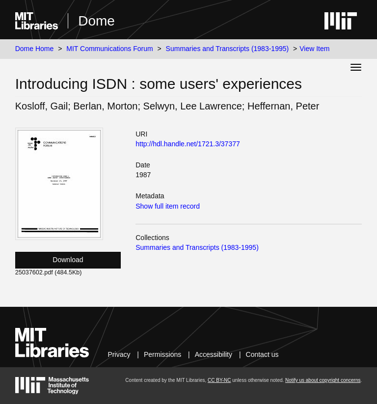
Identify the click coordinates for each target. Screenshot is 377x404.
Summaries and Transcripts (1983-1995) (227, 49)
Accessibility (213, 354)
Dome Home (34, 49)
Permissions (162, 354)
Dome (96, 20)
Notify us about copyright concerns (322, 380)
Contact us (262, 354)
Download (68, 260)
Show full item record (167, 206)
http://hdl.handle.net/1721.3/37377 (187, 144)
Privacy (119, 354)
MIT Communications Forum (109, 49)
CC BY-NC (219, 380)
